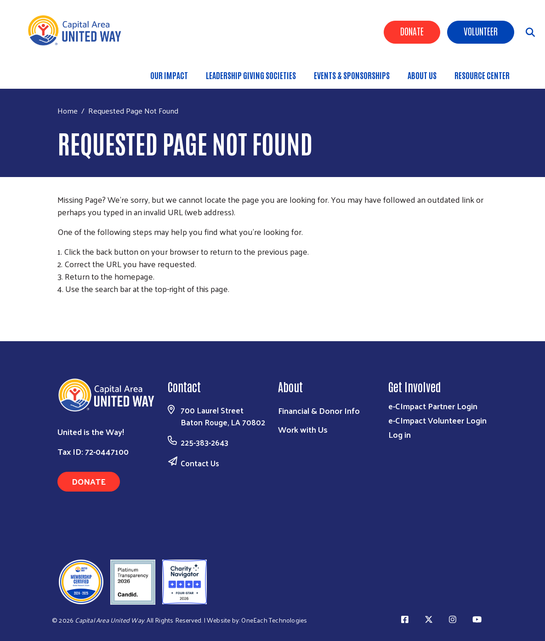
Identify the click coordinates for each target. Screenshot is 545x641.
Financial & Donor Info (319, 410)
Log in (399, 434)
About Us (422, 74)
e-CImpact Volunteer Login (437, 420)
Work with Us (303, 429)
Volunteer (481, 31)
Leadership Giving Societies (251, 74)
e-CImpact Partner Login (432, 406)
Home (67, 110)
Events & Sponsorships (352, 74)
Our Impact (169, 74)
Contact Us (200, 463)
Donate (412, 31)
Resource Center (482, 74)
